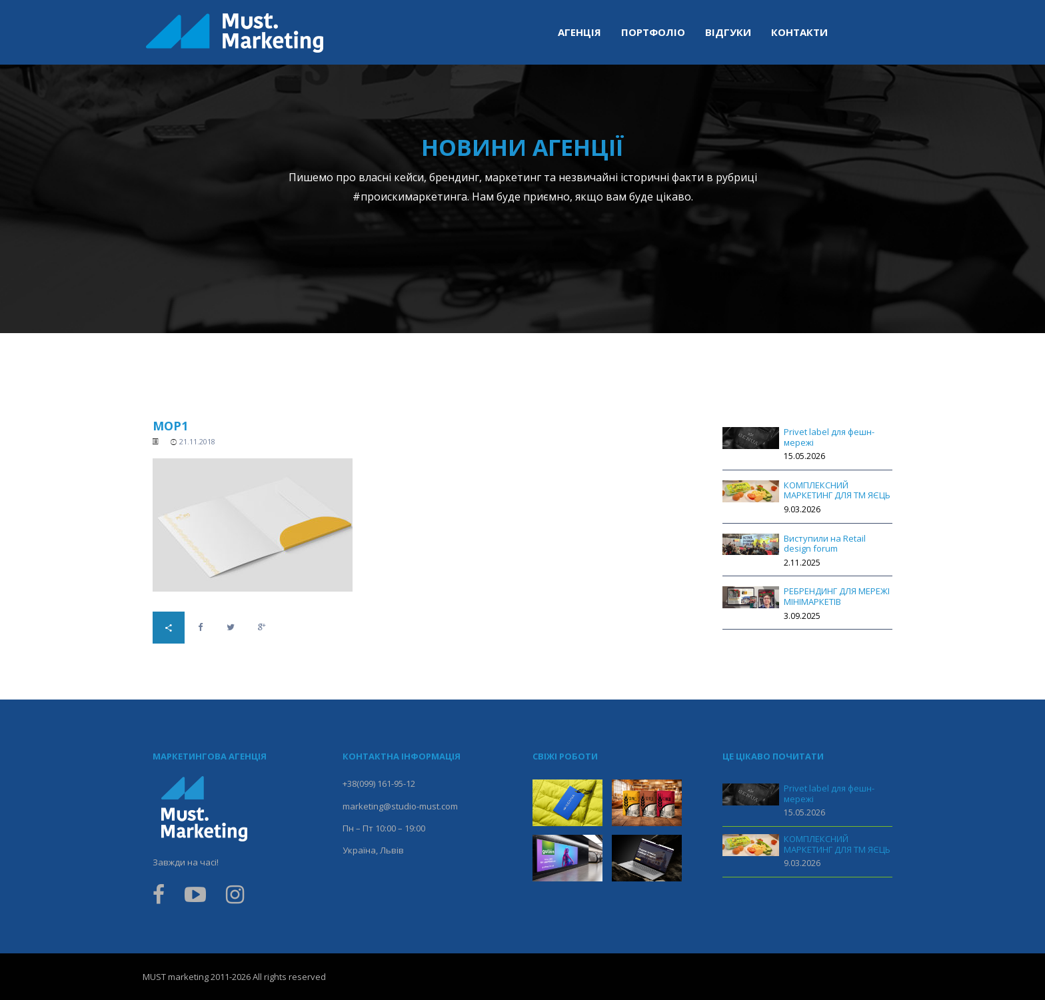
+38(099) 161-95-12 (379, 783)
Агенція (579, 32)
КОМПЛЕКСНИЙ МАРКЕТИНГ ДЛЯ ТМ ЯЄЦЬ (837, 490)
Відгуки (728, 32)
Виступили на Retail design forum (825, 543)
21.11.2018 (197, 441)
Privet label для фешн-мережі (829, 437)
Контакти (799, 32)
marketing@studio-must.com (400, 806)
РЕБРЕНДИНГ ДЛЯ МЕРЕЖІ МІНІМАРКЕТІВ (837, 596)
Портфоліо (653, 32)
